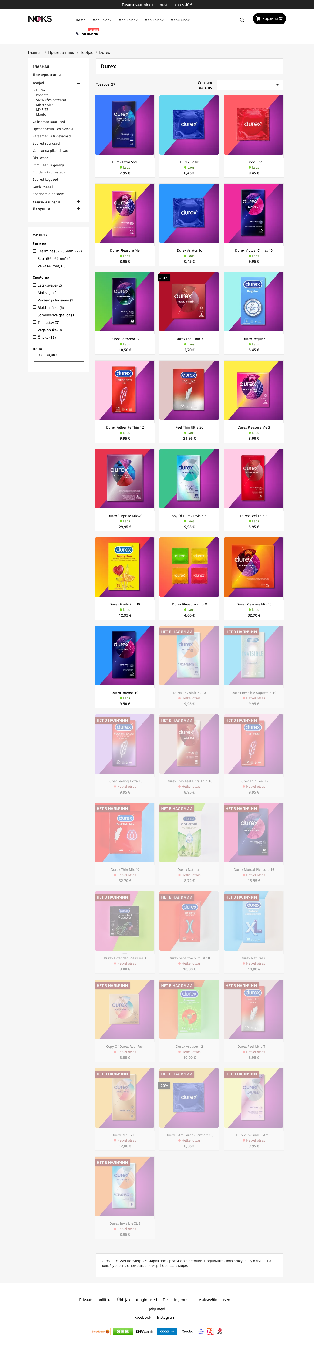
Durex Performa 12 (125, 339)
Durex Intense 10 (124, 692)
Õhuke (47, 337)
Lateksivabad (43, 186)
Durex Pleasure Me (125, 250)
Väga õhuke (50, 330)
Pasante (42, 95)
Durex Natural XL (254, 958)
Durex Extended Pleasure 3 (125, 958)
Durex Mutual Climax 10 (254, 250)
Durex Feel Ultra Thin (253, 1046)
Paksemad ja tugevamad (52, 136)
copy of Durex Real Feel (125, 1046)
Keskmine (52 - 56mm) (60, 251)
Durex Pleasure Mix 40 (253, 604)
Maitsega (48, 292)
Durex (40, 90)
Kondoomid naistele (48, 194)
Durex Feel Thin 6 (253, 516)
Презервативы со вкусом (53, 129)
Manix (41, 114)
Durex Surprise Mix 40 (125, 516)
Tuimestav (48, 322)
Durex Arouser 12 (189, 1046)
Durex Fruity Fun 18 (125, 604)
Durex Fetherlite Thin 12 (125, 427)
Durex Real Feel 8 (124, 1135)
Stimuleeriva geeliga (49, 165)
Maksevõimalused (214, 1299)
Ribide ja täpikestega (49, 172)
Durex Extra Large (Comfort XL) (189, 1135)
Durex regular (254, 339)
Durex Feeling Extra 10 (124, 781)
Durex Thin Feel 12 (253, 781)
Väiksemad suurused (49, 121)
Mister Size (44, 104)
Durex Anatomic (189, 250)
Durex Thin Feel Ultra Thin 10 (189, 781)
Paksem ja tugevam (56, 300)
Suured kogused (45, 179)
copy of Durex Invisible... (189, 516)
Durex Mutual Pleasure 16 (254, 869)
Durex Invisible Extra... (253, 1135)
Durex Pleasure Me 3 (254, 427)
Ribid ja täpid (51, 307)
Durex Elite (253, 162)
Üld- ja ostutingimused (137, 1299)
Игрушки (41, 208)
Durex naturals (189, 869)
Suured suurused (46, 143)
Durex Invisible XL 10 (189, 692)
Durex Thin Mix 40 (125, 869)
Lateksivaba (50, 285)
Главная (41, 66)
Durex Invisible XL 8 (125, 1223)
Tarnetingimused (178, 1299)
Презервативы (47, 74)
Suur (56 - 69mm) (55, 258)
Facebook (142, 1317)
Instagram (166, 1317)
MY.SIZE (42, 109)
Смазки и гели (46, 202)
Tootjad (38, 83)
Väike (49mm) (52, 266)
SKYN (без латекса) (51, 100)
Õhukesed (40, 157)
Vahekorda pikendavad (50, 150)
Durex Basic (189, 162)
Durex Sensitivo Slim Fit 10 (189, 958)
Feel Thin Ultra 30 (189, 427)
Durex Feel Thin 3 (189, 339)
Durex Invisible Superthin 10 (254, 692)
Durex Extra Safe (125, 162)
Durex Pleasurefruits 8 (189, 604)
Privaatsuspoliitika (95, 1299)
